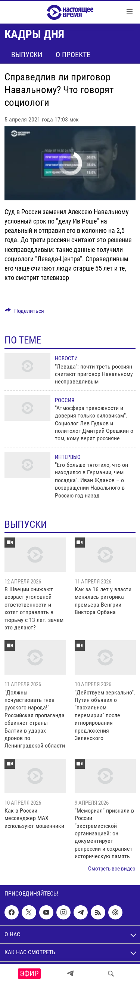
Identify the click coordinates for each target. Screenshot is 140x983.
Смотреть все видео (112, 868)
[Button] (24, 313)
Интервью (67, 457)
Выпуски (26, 54)
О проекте (73, 54)
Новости (66, 358)
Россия (64, 400)
